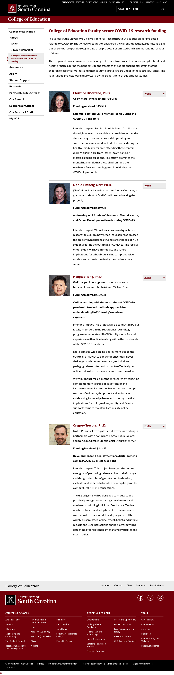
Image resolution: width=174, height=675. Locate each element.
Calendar (134, 2)
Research (15, 86)
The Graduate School (15, 641)
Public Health (62, 625)
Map (142, 2)
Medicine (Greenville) (41, 637)
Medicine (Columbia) (40, 632)
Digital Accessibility (141, 664)
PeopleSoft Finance (150, 646)
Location (105, 586)
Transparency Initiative (92, 664)
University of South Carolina (20, 664)
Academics (16, 67)
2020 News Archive (23, 50)
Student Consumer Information (62, 664)
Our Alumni (16, 99)
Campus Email (147, 625)
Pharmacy (60, 620)
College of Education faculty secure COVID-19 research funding (24, 59)
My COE (14, 118)
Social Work (61, 629)
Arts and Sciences (13, 620)
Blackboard (146, 634)
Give (165, 2)
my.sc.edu (146, 629)
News (14, 44)
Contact (118, 586)
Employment (93, 620)
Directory (150, 2)
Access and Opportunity (125, 620)
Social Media (156, 586)
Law (33, 627)
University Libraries (123, 637)
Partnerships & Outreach (24, 93)
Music (33, 641)
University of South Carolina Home (29, 8)
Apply (158, 2)
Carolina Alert (147, 620)
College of (29, 19)
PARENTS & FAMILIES (116, 2)
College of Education (22, 31)
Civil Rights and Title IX (117, 664)
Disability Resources (96, 651)
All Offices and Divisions (125, 641)
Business (9, 625)
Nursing (34, 646)
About (14, 38)
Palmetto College (64, 641)
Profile (147, 94)
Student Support (19, 80)
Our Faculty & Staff (21, 112)
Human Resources (122, 625)
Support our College (21, 106)
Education (10, 629)
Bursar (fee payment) (96, 639)
